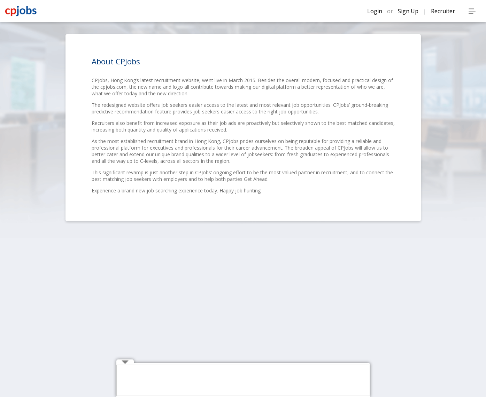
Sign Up (409, 11)
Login (375, 11)
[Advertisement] (243, 380)
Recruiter (443, 11)
